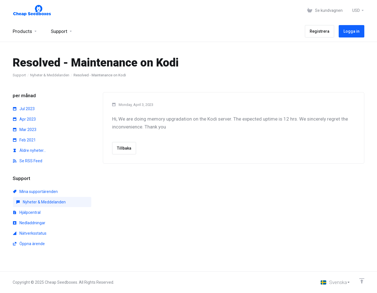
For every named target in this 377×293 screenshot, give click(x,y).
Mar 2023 (24, 129)
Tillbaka (124, 148)
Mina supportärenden (35, 191)
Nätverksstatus (29, 233)
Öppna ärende (29, 243)
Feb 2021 (24, 140)
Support (19, 75)
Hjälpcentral (27, 212)
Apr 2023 (24, 119)
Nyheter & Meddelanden (49, 75)
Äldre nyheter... (29, 150)
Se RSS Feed (27, 161)
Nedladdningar (29, 223)
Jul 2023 (24, 108)
